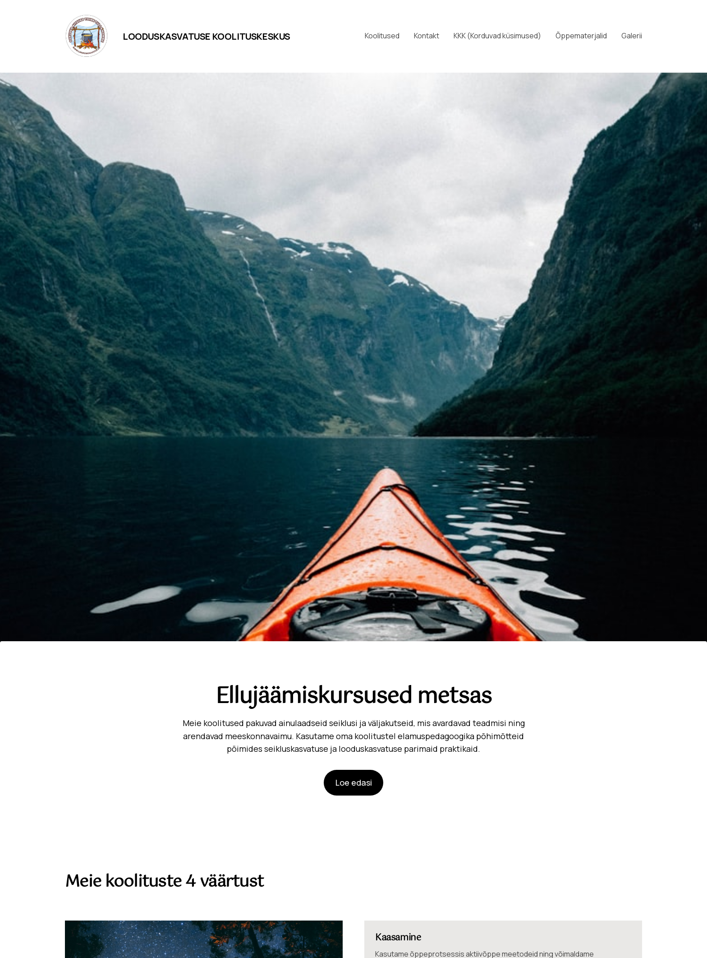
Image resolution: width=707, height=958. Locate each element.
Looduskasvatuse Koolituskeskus (206, 36)
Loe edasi (353, 782)
